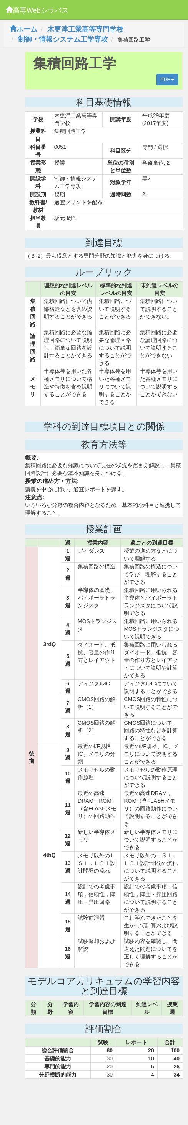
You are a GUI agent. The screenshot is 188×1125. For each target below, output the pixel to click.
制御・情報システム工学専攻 (63, 39)
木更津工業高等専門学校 (85, 29)
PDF (167, 79)
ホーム (23, 29)
